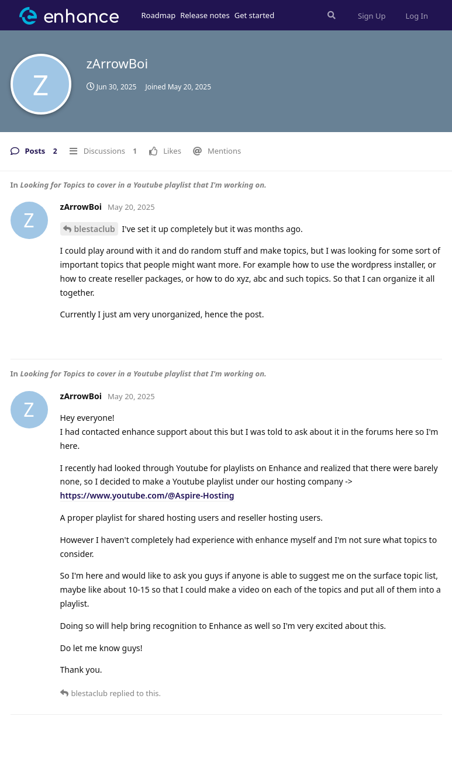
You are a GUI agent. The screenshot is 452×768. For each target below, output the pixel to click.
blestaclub (94, 228)
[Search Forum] (330, 15)
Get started (254, 15)
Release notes (205, 15)
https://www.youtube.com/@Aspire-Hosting (147, 495)
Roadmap (159, 15)
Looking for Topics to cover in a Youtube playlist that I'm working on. (143, 184)
